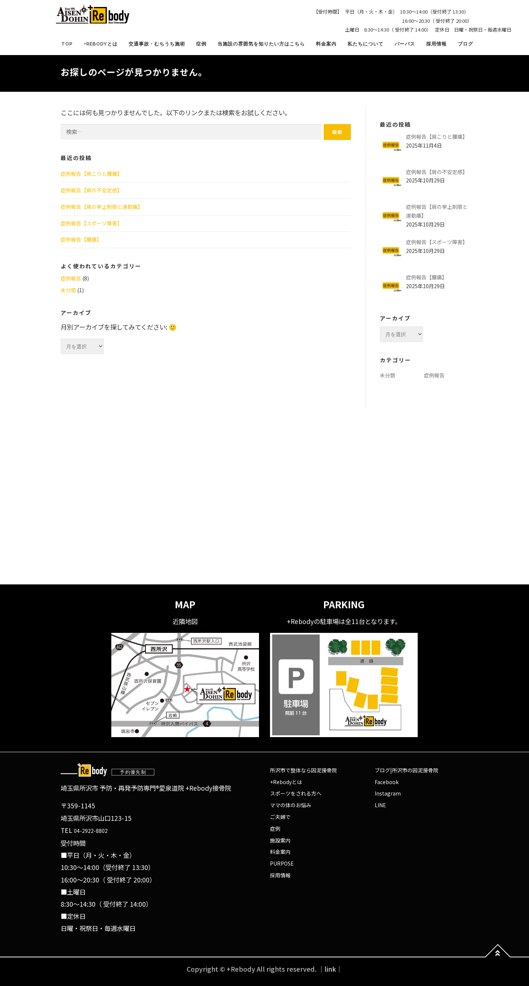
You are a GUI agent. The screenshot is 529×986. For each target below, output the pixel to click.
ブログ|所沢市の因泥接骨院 (406, 770)
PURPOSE (282, 863)
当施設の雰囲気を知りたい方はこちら (261, 44)
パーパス (405, 44)
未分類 (68, 290)
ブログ (465, 44)
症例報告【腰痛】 (81, 239)
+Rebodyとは (101, 44)
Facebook (387, 782)
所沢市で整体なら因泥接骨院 (303, 770)
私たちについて (366, 44)
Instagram (388, 793)
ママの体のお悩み (290, 805)
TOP (67, 44)
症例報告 (71, 278)
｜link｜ (330, 969)
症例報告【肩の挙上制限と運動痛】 (102, 206)
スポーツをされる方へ (295, 793)
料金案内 (326, 44)
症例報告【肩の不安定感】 (91, 190)
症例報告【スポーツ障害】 (91, 223)
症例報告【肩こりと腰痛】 (91, 173)
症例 (201, 44)
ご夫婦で (280, 816)
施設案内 (280, 840)
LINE (380, 805)
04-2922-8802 (91, 830)
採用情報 (436, 44)
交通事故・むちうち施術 (157, 44)
